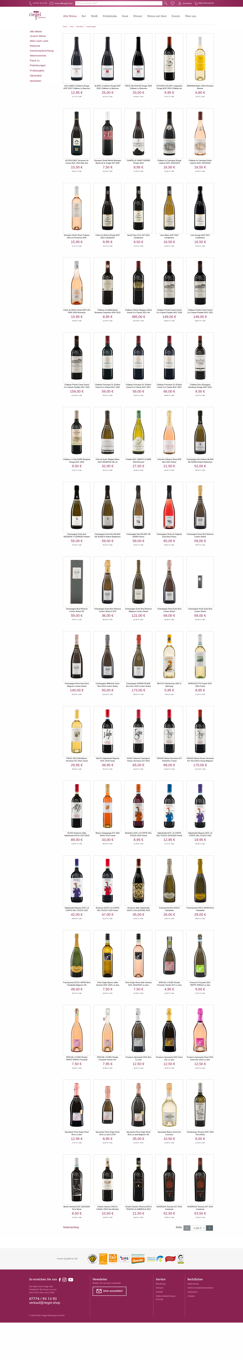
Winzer (137, 16)
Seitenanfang (71, 1246)
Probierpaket (37, 72)
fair (80, 42)
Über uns (190, 16)
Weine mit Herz (157, 16)
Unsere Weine (38, 38)
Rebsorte (35, 48)
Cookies (191, 1333)
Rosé (125, 16)
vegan (68, 42)
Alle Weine (70, 16)
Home (65, 26)
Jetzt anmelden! (109, 1329)
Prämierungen (91, 26)
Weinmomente (38, 57)
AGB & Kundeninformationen (200, 1325)
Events (176, 16)
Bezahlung (161, 1321)
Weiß (94, 16)
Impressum (192, 1329)
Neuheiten (36, 83)
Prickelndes (110, 16)
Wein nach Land (39, 43)
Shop (71, 26)
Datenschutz (193, 1321)
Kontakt (159, 1329)
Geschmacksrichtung (41, 53)
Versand (159, 1325)
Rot (84, 16)
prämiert (93, 42)
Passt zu (35, 62)
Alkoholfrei (36, 78)
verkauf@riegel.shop (44, 1340)
